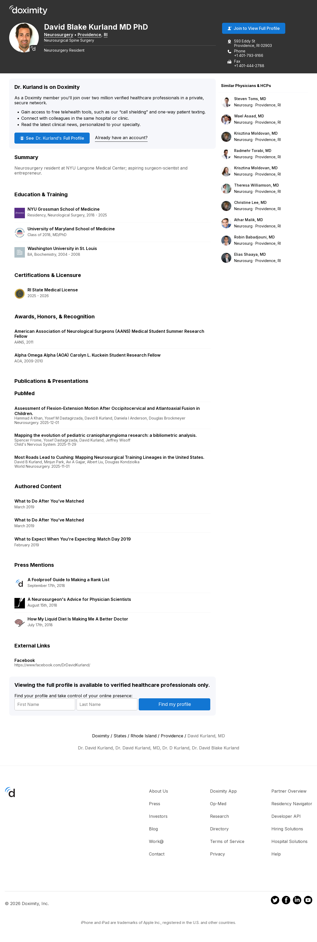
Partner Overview (289, 791)
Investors (158, 816)
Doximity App (223, 791)
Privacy (217, 854)
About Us (158, 791)
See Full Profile (52, 138)
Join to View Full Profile (254, 28)
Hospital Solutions (289, 841)
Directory (219, 829)
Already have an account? (121, 137)
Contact (156, 854)
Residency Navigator (291, 804)
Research (219, 816)
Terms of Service (227, 841)
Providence (91, 34)
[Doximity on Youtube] (308, 900)
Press (154, 804)
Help (276, 854)
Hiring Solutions (287, 829)
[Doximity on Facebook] (286, 900)
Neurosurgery (60, 34)
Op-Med (218, 804)
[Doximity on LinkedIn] (297, 900)
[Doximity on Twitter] (275, 900)
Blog (153, 829)
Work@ (156, 841)
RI (107, 34)
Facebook (24, 660)
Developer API (286, 816)
